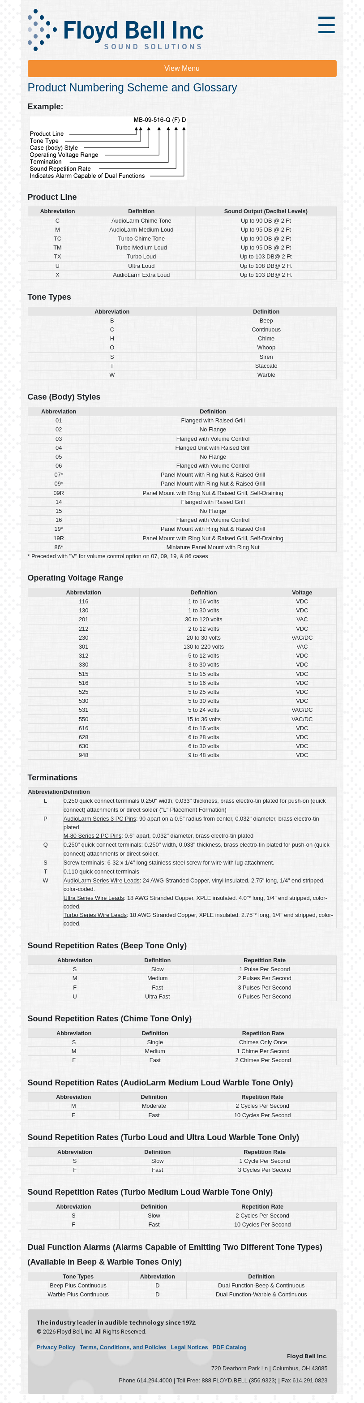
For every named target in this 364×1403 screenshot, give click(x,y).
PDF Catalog (230, 1347)
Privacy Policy (56, 1347)
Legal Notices (189, 1347)
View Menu (182, 68)
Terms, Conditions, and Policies (123, 1347)
